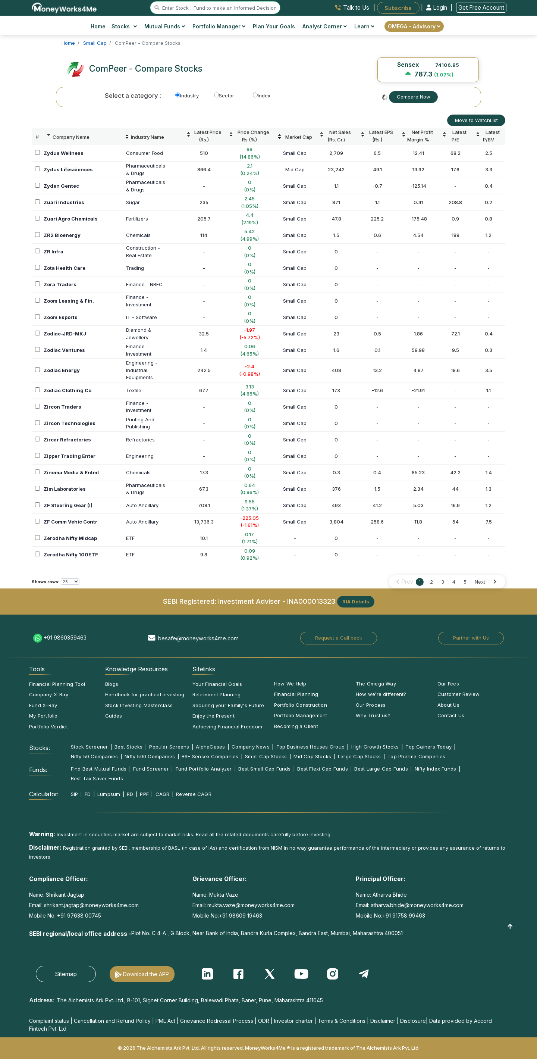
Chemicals (138, 235)
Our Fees (448, 684)
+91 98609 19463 (240, 915)
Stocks (124, 26)
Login (437, 7)
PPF (144, 794)
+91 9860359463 (65, 637)
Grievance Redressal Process (216, 1021)
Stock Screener (89, 747)
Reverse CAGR (193, 794)
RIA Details (355, 602)
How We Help (290, 684)
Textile (133, 390)
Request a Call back (338, 638)
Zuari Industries (64, 202)
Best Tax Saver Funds (97, 778)
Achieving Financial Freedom (227, 727)
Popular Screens (169, 747)
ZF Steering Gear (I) (68, 505)
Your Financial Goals (217, 684)
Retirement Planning (216, 694)
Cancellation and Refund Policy (112, 1021)
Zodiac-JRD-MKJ (65, 334)
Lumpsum (108, 794)
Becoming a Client (296, 726)
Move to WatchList (476, 120)
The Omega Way (376, 684)
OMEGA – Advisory (414, 26)
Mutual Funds (164, 26)
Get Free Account (481, 7)
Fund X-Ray (43, 705)
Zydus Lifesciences (68, 169)
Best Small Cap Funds (264, 769)
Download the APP (146, 974)
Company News (251, 747)
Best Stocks (128, 747)
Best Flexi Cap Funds (322, 769)
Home (98, 26)
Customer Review (458, 694)
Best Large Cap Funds (381, 769)
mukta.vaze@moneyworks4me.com (251, 905)
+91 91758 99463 (403, 915)
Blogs (111, 684)
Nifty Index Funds (435, 769)
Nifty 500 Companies (150, 756)
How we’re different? (381, 694)
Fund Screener (151, 769)
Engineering (140, 456)
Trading (135, 268)
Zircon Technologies (69, 423)
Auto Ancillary (142, 505)
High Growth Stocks (375, 747)
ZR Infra (53, 251)
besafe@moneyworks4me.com (198, 638)
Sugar (133, 202)
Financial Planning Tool (57, 684)
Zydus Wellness (64, 153)
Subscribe (398, 7)
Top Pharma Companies (416, 756)
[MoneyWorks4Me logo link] (65, 7)
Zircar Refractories (67, 440)
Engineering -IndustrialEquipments (141, 370)
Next (480, 582)
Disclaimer (382, 1021)
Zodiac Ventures (64, 350)
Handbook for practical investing (144, 694)
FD (88, 794)
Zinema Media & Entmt (71, 472)
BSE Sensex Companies (210, 756)
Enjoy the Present (213, 716)
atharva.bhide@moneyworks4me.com (417, 905)
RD (130, 794)
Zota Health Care (64, 268)
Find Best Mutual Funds (99, 769)
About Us (448, 705)
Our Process (371, 705)
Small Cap (295, 153)
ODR (263, 1021)
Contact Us (450, 715)
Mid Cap (295, 169)
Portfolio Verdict (48, 727)
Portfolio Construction (300, 705)
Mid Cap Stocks (312, 756)
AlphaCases (210, 747)
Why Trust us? (373, 715)
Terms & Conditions (341, 1021)
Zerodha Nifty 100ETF (71, 554)
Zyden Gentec (61, 186)
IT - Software (141, 317)
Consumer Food (144, 153)
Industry (187, 96)
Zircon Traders (62, 407)
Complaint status (49, 1021)
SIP (74, 794)
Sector (224, 96)
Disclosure (413, 1021)
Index (261, 96)
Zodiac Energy (62, 370)
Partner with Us (471, 638)
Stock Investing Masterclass (139, 705)
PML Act (165, 1021)
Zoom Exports (61, 317)
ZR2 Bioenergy (62, 235)
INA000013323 (311, 601)
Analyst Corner (324, 26)
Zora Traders (60, 284)
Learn (364, 26)
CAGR (163, 794)
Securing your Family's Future (228, 705)
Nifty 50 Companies (94, 756)
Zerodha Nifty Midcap (70, 538)
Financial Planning (296, 694)
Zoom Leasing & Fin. (69, 301)
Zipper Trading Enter (69, 456)
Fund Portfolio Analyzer (204, 769)
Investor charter (293, 1021)
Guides (113, 716)
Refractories (140, 440)
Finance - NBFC (144, 284)
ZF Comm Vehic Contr (70, 522)
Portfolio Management (300, 715)
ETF (130, 538)
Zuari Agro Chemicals (71, 219)
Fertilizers (137, 219)
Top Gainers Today (428, 747)
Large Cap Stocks (359, 756)
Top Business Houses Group (310, 747)
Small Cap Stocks (266, 756)
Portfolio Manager (218, 26)
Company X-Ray (48, 694)
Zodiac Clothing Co (67, 390)
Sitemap (66, 974)
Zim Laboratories (65, 489)
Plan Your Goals (274, 26)
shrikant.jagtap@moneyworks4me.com (91, 905)
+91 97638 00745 (78, 915)
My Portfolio (43, 716)
